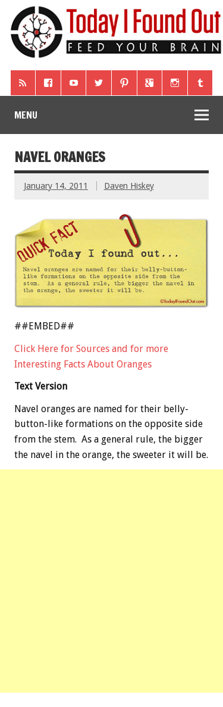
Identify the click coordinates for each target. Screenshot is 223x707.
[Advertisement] (111, 581)
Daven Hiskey (129, 186)
